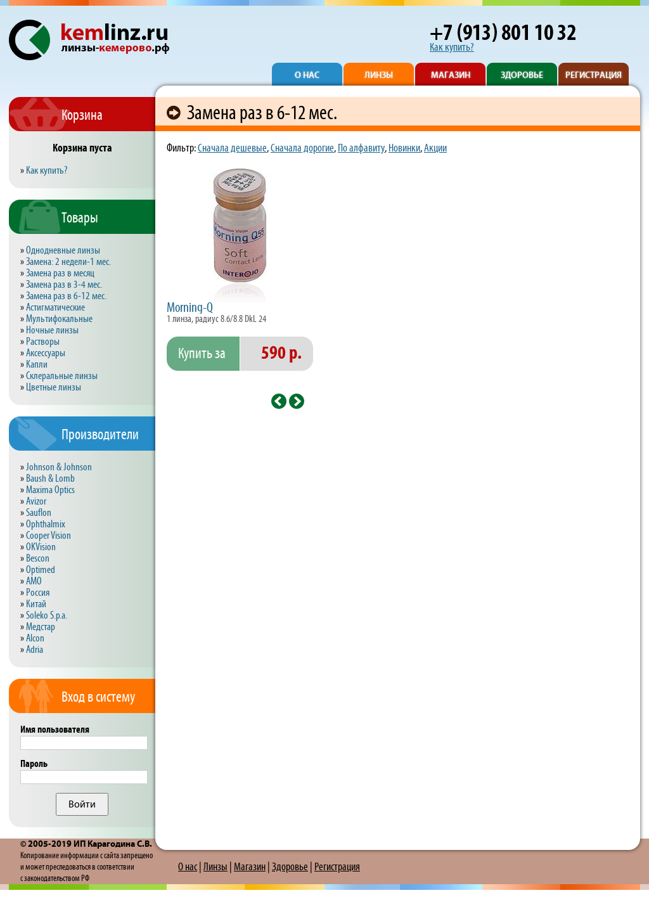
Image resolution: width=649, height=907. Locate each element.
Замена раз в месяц (60, 273)
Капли (37, 365)
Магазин (250, 867)
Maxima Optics (50, 490)
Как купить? (452, 47)
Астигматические (55, 308)
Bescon (37, 559)
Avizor (36, 502)
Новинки (404, 148)
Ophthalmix (45, 524)
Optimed (40, 570)
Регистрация (337, 867)
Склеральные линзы (62, 376)
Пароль (34, 764)
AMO (34, 582)
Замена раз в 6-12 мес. (66, 296)
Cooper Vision (48, 536)
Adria (34, 650)
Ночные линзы (52, 331)
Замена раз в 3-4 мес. (64, 285)
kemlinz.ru (134, 34)
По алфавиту (361, 148)
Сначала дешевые (232, 148)
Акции (435, 148)
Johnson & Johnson (59, 467)
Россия (37, 593)
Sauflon (38, 513)
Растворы (43, 342)
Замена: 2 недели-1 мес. (68, 262)
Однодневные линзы (63, 251)
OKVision (41, 547)
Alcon (35, 639)
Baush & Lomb (50, 479)
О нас (187, 867)
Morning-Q (190, 308)
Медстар (40, 627)
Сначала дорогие (302, 148)
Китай (36, 604)
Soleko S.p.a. (46, 616)
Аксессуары (45, 353)
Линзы (215, 867)
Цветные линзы (53, 388)
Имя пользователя (54, 729)
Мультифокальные (59, 319)
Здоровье (290, 867)
